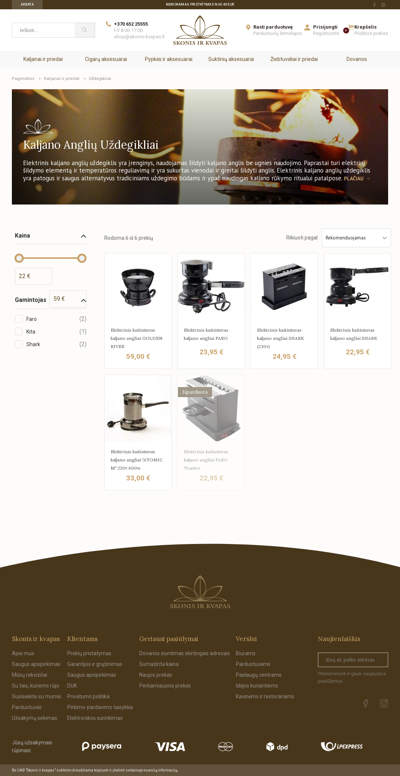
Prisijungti (325, 27)
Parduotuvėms (253, 664)
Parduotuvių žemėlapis (277, 33)
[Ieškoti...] (43, 30)
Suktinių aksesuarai (231, 59)
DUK (72, 686)
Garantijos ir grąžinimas (94, 664)
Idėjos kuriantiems (257, 686)
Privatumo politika (88, 696)
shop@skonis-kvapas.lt (139, 36)
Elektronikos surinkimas (95, 718)
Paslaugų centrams (259, 675)
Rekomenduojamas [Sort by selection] (356, 238)
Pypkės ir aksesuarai (168, 59)
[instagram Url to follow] (383, 5)
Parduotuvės (27, 707)
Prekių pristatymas (89, 653)
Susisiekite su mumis (36, 696)
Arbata (27, 4)
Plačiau (354, 178)
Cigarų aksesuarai (106, 59)
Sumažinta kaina (159, 664)
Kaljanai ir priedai (43, 59)
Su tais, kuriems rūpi (35, 686)
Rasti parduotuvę (273, 27)
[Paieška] (85, 30)
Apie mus (23, 653)
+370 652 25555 (131, 24)
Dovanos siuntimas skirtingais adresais (184, 653)
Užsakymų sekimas (34, 718)
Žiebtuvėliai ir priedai (294, 59)
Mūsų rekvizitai (29, 675)
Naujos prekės (155, 675)
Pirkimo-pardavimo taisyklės (100, 707)
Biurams (246, 653)
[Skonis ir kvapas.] (200, 591)
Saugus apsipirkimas (36, 664)
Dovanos (357, 59)
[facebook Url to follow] (374, 5)
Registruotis (326, 33)
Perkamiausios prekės (165, 686)
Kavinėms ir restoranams (265, 696)
